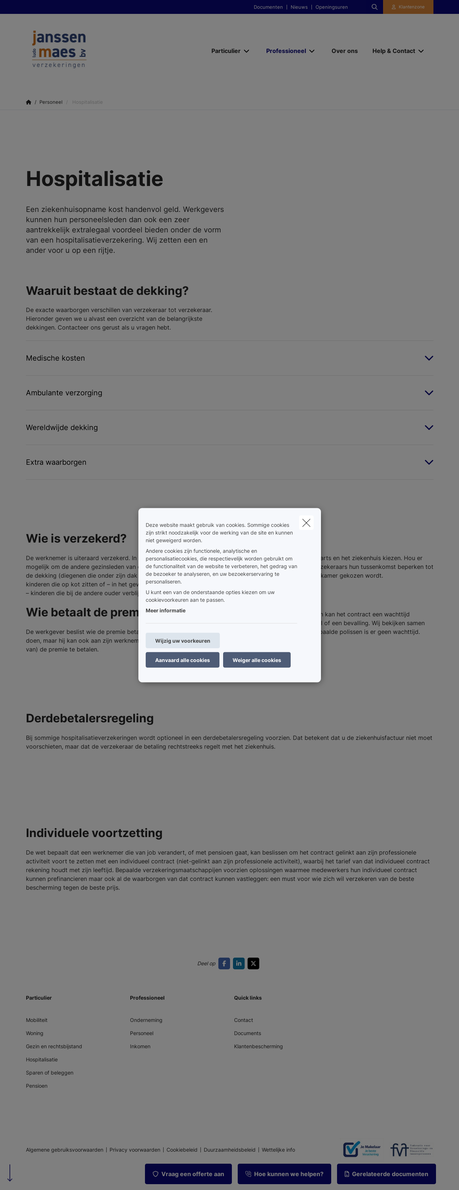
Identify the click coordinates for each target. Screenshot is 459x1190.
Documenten (268, 7)
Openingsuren (331, 7)
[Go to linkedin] (240, 963)
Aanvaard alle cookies (182, 660)
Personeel (141, 1033)
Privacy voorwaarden (135, 1149)
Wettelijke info (278, 1149)
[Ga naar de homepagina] (99, 50)
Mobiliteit (36, 1020)
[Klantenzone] (408, 7)
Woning (34, 1033)
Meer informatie (165, 610)
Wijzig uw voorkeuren (182, 640)
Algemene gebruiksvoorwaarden (64, 1149)
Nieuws (299, 7)
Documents (247, 1033)
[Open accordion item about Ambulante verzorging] (229, 393)
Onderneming (146, 1020)
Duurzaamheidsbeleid (230, 1149)
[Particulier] (223, 51)
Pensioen (36, 1086)
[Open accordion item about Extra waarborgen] (229, 462)
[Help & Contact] (391, 51)
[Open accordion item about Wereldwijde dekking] (229, 427)
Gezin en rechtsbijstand (54, 1046)
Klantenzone (412, 6)
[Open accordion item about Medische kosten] (229, 358)
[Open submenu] (247, 51)
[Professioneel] (283, 51)
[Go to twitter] (255, 963)
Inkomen (140, 1046)
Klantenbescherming (258, 1046)
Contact (243, 1020)
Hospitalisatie (42, 1059)
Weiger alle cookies (257, 660)
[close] (306, 522)
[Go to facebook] (225, 963)
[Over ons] (344, 51)
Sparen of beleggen (49, 1072)
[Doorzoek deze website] (374, 7)
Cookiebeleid (182, 1149)
